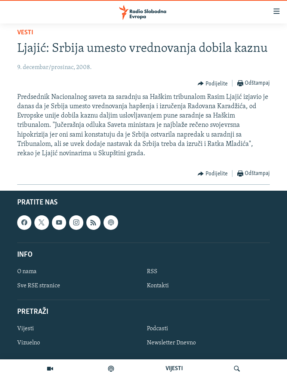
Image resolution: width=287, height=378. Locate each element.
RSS (152, 272)
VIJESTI (174, 369)
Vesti (25, 32)
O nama (27, 272)
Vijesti (25, 329)
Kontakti (158, 286)
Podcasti (157, 329)
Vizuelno (28, 343)
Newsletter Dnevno (171, 343)
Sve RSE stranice (38, 286)
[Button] (213, 83)
